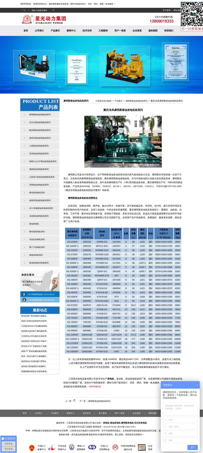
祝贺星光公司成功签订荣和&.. (34, 361)
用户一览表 (120, 30)
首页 (26, 30)
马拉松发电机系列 (37, 239)
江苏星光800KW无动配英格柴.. (34, 326)
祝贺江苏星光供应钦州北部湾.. (34, 321)
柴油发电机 (34, 224)
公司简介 (39, 30)
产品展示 (55, 30)
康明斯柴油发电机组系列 (40, 114)
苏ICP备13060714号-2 (126, 427)
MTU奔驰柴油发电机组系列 (41, 208)
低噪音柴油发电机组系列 (40, 200)
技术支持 (87, 30)
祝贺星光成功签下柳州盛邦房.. (34, 331)
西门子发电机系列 (37, 247)
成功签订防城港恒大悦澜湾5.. (34, 366)
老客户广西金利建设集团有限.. (34, 351)
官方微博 (167, 10)
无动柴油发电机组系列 (39, 153)
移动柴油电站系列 (37, 192)
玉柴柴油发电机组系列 (39, 216)
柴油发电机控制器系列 (39, 263)
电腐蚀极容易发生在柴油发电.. (34, 371)
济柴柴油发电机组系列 (39, 185)
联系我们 (168, 30)
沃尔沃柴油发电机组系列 (40, 122)
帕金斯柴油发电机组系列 (40, 130)
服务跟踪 (153, 30)
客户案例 (103, 413)
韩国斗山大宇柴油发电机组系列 (42, 161)
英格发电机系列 (36, 255)
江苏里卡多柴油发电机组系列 (42, 177)
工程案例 (103, 30)
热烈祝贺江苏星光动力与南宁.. (34, 341)
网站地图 (177, 10)
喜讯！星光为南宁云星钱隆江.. (34, 356)
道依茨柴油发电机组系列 (40, 138)
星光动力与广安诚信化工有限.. (34, 346)
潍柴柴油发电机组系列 (39, 169)
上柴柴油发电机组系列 (39, 146)
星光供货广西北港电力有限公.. (34, 316)
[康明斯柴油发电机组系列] (99, 401)
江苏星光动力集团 (103, 101)
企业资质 (137, 30)
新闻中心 (71, 30)
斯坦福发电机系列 (37, 231)
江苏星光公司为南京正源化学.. (34, 336)
